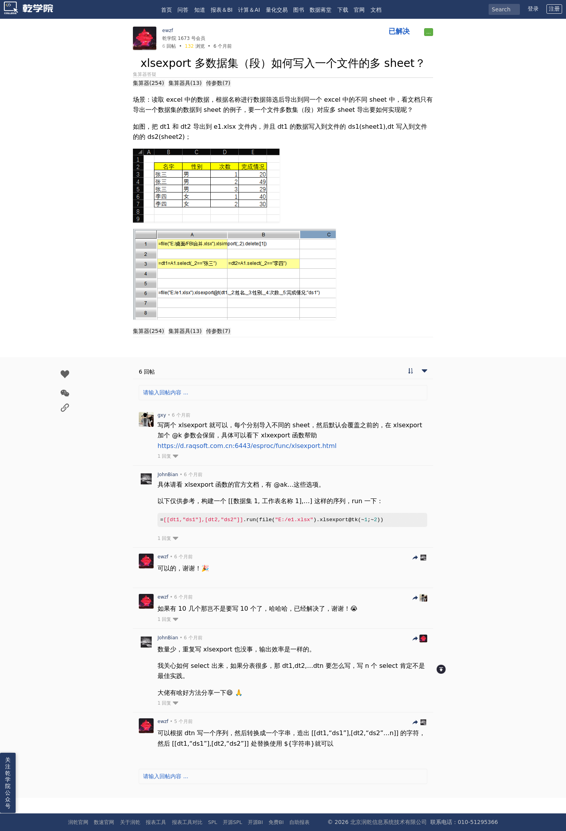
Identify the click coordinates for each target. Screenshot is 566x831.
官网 (359, 10)
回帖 (169, 46)
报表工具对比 (187, 822)
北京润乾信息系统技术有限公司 (388, 822)
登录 (533, 8)
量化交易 (277, 10)
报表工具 (156, 822)
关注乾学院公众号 (8, 783)
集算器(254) (148, 83)
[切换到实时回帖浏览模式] (410, 372)
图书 (298, 10)
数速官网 (104, 822)
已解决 (399, 31)
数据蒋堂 (320, 10)
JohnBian (168, 474)
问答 (182, 10)
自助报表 (299, 822)
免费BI (276, 822)
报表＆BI (222, 10)
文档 (376, 10)
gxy (162, 415)
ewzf (167, 30)
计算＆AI (249, 10)
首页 (166, 10)
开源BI (255, 822)
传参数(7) (218, 83)
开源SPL (232, 822)
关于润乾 (130, 822)
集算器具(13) (185, 83)
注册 (554, 8)
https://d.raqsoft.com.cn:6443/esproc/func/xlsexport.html (247, 446)
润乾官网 (78, 822)
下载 (342, 10)
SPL (212, 822)
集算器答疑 (144, 74)
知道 (199, 10)
